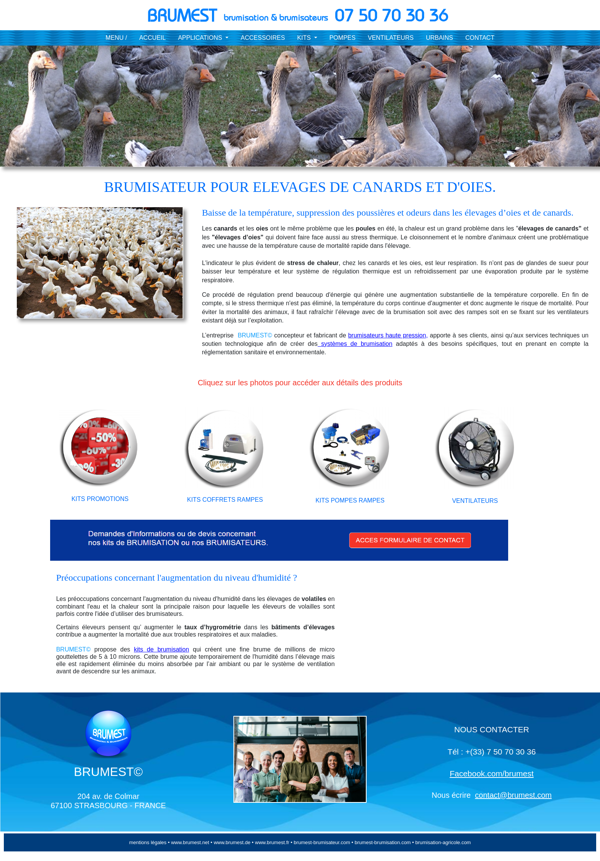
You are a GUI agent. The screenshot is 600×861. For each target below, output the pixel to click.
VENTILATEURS (391, 37)
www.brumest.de (231, 842)
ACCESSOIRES (263, 37)
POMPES (342, 37)
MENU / (116, 37)
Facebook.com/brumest (491, 773)
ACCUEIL (152, 37)
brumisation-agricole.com (443, 842)
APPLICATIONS (201, 37)
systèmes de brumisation (355, 343)
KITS (305, 37)
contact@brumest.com (513, 795)
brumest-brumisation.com (383, 842)
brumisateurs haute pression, (388, 335)
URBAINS (439, 37)
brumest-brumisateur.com (323, 842)
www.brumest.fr (272, 842)
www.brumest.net (189, 842)
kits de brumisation (161, 649)
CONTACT (479, 37)
